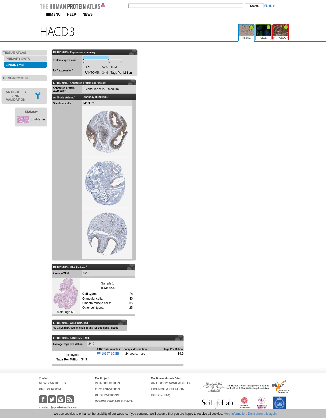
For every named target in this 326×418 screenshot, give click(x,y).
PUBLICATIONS (107, 395)
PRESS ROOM (50, 389)
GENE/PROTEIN (15, 78)
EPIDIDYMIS (15, 65)
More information (235, 413)
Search (254, 6)
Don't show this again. (262, 413)
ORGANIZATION (107, 389)
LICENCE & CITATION (167, 389)
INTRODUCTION (107, 383)
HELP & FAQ (160, 395)
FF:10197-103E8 (108, 353)
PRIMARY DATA (18, 59)
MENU (53, 14)
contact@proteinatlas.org (59, 407)
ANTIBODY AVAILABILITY (171, 383)
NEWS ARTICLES (52, 383)
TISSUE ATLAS (14, 53)
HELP (71, 14)
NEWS (88, 14)
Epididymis (38, 119)
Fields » (269, 6)
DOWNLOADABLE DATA (114, 401)
